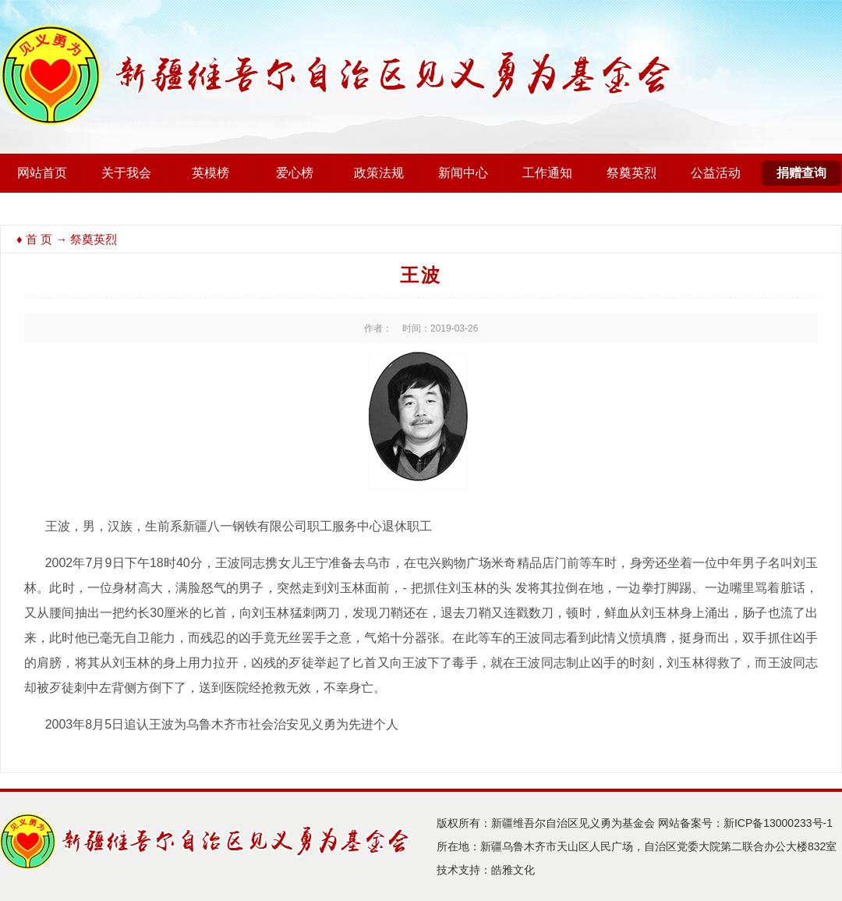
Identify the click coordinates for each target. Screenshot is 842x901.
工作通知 (547, 172)
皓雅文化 (513, 870)
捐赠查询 (801, 172)
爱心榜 (294, 172)
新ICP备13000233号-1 (778, 823)
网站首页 (42, 172)
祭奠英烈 (631, 172)
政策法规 (379, 172)
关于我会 (126, 172)
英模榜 (210, 172)
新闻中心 (463, 172)
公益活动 (716, 172)
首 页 (39, 239)
